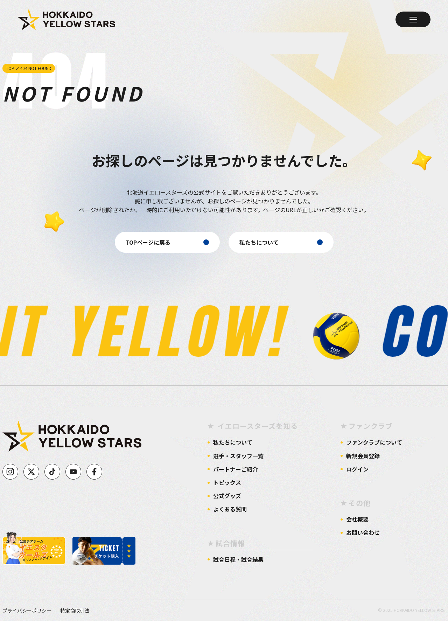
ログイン (357, 469)
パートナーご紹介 (235, 469)
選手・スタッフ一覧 (238, 456)
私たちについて (232, 442)
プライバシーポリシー (26, 610)
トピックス (227, 483)
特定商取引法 (75, 610)
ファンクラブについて (374, 442)
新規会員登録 (363, 456)
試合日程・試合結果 (238, 560)
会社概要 (357, 519)
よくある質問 (230, 509)
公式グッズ (227, 496)
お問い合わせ (363, 533)
